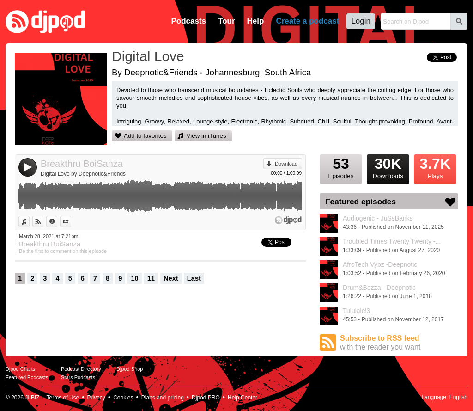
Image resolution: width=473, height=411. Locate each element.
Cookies (123, 397)
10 (134, 278)
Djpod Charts (20, 369)
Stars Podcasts (78, 377)
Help (255, 21)
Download (286, 163)
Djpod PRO (206, 397)
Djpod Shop (129, 369)
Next (171, 278)
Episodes (341, 166)
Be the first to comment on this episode (63, 251)
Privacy (96, 397)
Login (360, 21)
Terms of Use (63, 397)
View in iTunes (206, 135)
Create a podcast (307, 21)
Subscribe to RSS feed (399, 342)
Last (194, 278)
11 (151, 278)
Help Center (242, 397)
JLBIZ (32, 397)
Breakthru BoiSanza (82, 164)
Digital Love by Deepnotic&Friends (83, 174)
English (458, 397)
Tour (226, 21)
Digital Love (148, 56)
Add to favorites (145, 135)
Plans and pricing (162, 397)
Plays (435, 166)
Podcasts (188, 21)
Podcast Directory (81, 369)
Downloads (388, 166)
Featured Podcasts (27, 377)
